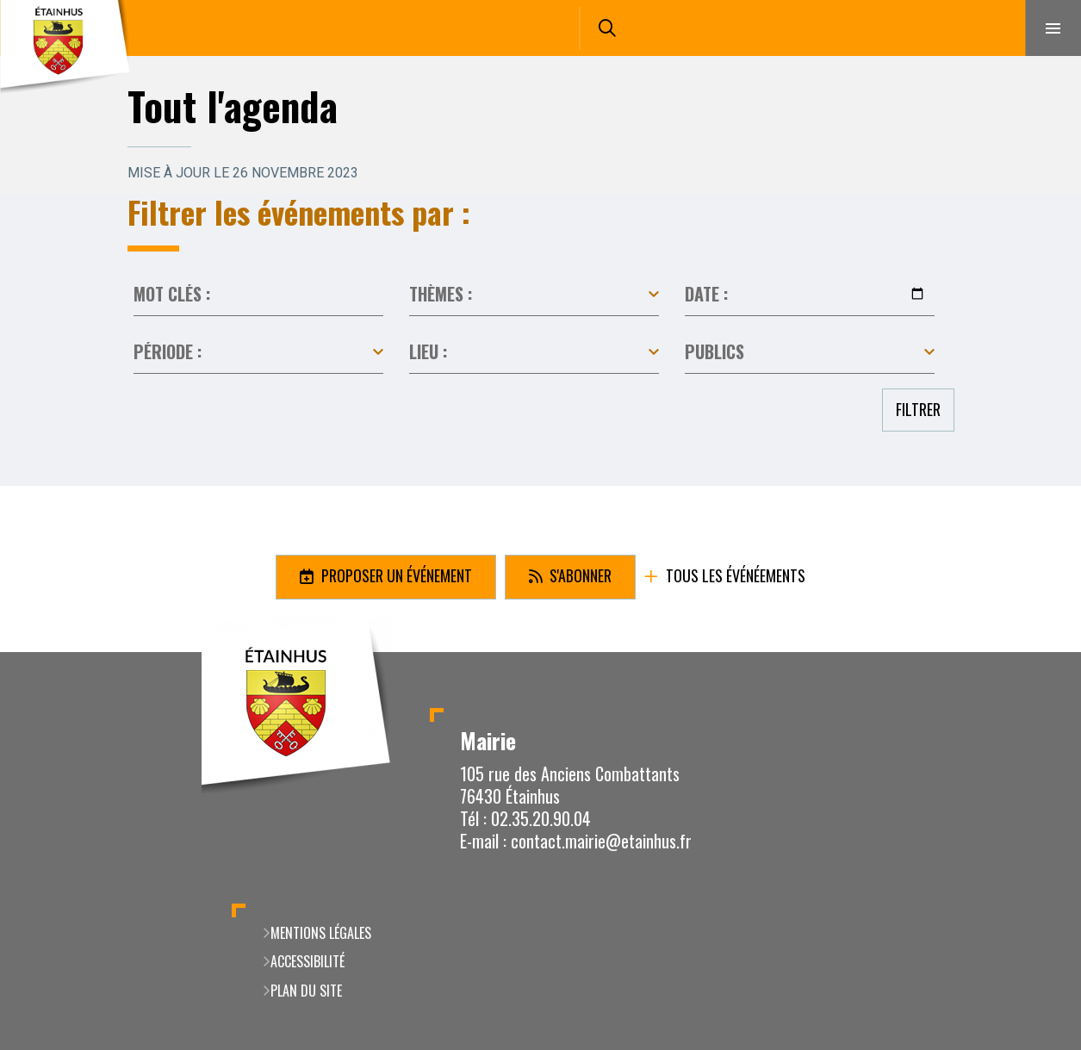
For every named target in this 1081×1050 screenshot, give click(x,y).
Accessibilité (307, 961)
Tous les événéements (733, 577)
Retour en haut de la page (1038, 652)
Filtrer (918, 409)
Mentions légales (320, 933)
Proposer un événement (395, 575)
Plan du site (306, 990)
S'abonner (579, 575)
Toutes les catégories (534, 294)
